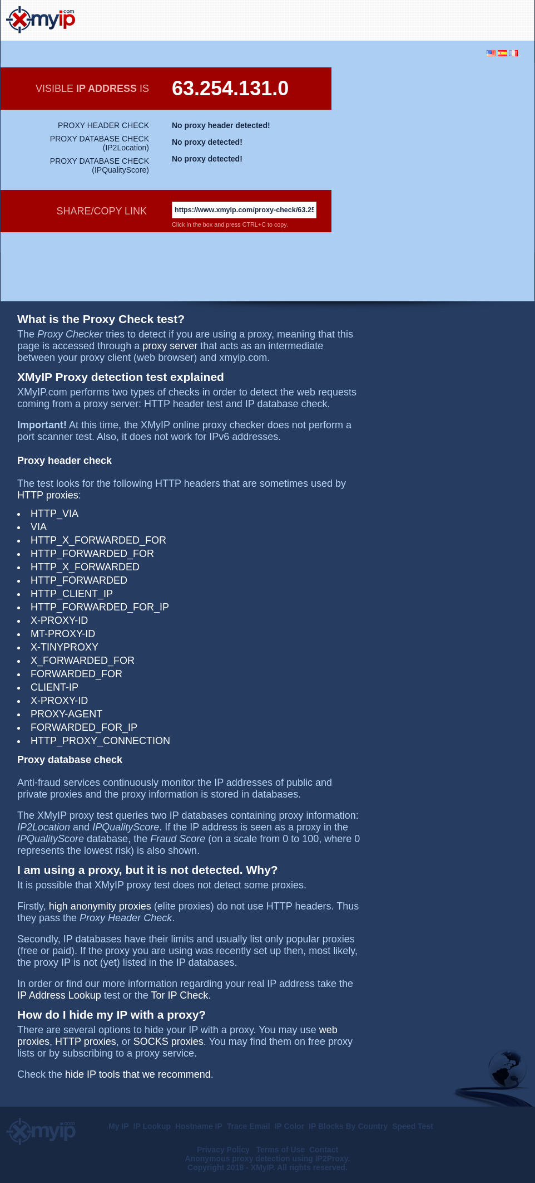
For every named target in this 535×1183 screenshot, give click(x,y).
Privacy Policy (224, 1149)
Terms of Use (280, 1149)
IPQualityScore (120, 169)
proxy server (169, 345)
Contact (323, 1149)
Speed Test (412, 1126)
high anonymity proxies (100, 906)
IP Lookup (152, 1126)
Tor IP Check (180, 995)
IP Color (289, 1126)
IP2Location (125, 147)
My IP (118, 1126)
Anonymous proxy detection (237, 1158)
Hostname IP (198, 1126)
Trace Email (248, 1126)
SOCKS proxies (168, 1041)
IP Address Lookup (59, 995)
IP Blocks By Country (348, 1126)
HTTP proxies (47, 495)
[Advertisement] (399, 19)
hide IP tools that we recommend (138, 1074)
